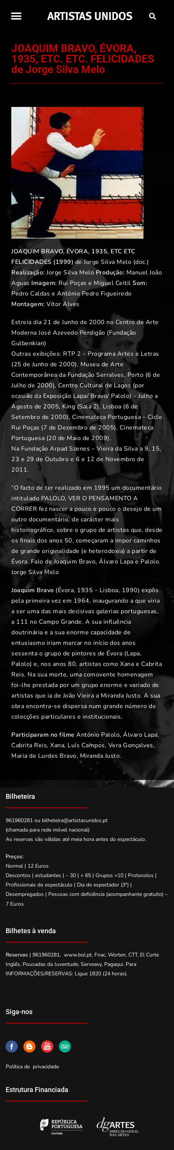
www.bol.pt (78, 954)
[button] (16, 16)
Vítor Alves (63, 304)
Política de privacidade (32, 1066)
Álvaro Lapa (116, 561)
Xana (127, 664)
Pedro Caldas (30, 293)
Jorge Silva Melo (107, 262)
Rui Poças (73, 283)
